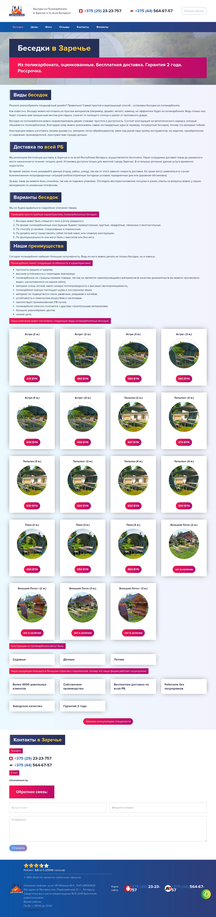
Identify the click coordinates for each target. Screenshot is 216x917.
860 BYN (133, 569)
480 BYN (82, 378)
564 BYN (133, 378)
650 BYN (82, 569)
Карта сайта (114, 888)
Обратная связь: (32, 791)
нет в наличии (184, 569)
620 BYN (82, 506)
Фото (48, 27)
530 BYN (32, 506)
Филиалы (102, 27)
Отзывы (64, 27)
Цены (34, 27)
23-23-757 (102, 11)
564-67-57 (154, 11)
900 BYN (82, 442)
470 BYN (184, 442)
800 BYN (32, 442)
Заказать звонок (194, 11)
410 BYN (32, 378)
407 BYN (133, 442)
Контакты (83, 27)
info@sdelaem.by (18, 780)
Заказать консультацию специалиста (108, 721)
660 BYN (184, 378)
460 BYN (32, 569)
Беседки (18, 27)
